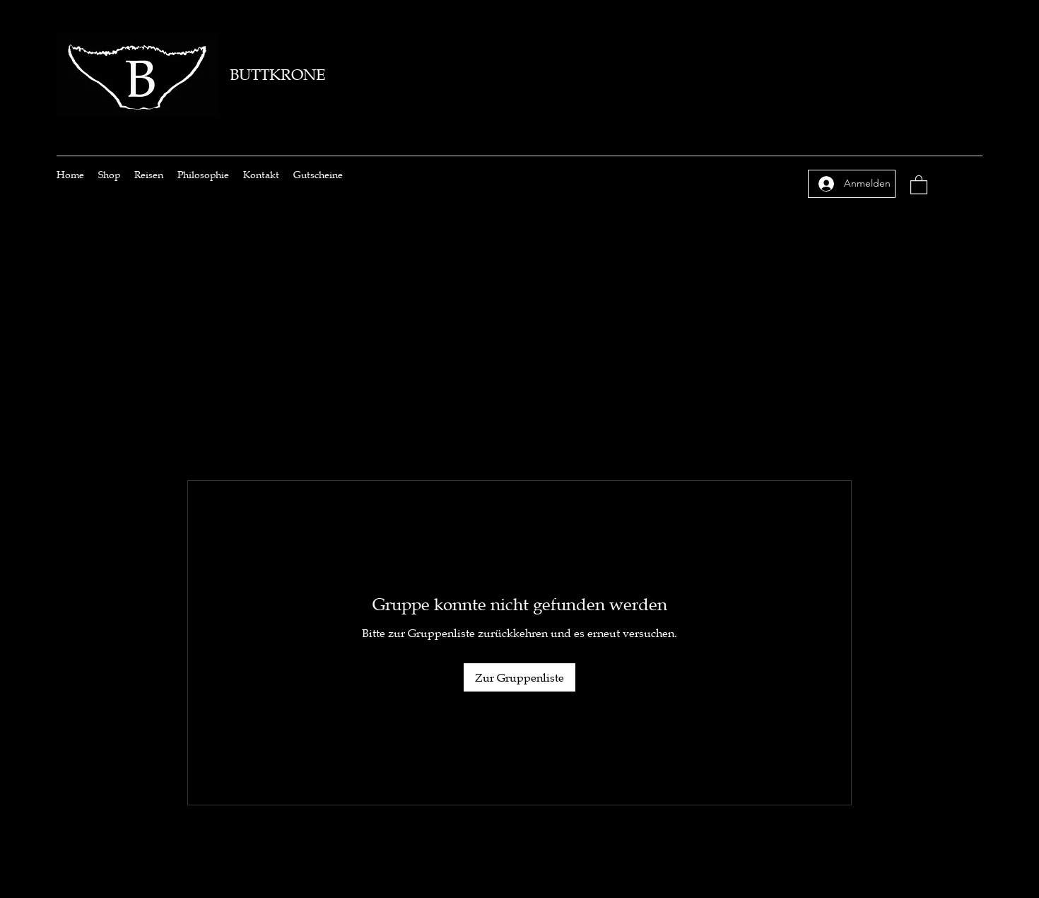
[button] (918, 184)
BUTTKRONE (277, 75)
